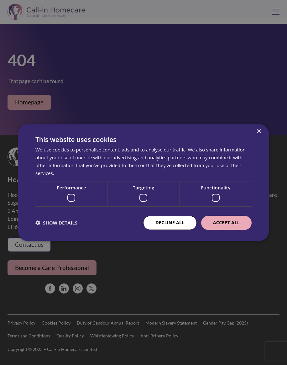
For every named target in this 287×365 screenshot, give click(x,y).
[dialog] (143, 182)
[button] (56, 222)
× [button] (258, 131)
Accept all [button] (226, 222)
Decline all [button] (169, 222)
